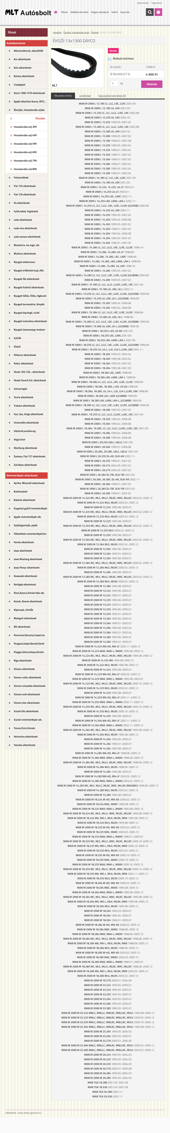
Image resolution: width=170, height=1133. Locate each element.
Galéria (115, 12)
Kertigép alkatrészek (25, 584)
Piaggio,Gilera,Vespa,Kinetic (29, 652)
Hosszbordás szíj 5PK (25, 144)
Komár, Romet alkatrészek (28, 601)
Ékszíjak (40, 118)
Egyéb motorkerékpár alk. (27, 517)
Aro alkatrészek (22, 59)
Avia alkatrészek (22, 68)
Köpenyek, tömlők (23, 610)
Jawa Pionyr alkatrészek (27, 567)
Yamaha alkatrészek (24, 745)
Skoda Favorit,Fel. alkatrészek (30, 380)
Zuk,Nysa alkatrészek (25, 465)
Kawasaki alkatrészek (25, 576)
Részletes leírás (63, 96)
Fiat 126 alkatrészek (25, 194)
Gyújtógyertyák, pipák (25, 525)
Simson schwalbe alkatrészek (29, 686)
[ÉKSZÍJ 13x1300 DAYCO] (77, 50)
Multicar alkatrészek (25, 253)
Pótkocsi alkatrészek (25, 355)
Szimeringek (20, 389)
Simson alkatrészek (24, 669)
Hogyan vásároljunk (100, 12)
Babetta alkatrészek (24, 500)
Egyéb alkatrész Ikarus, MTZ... (30, 101)
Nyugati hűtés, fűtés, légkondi (30, 296)
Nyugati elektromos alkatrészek (24, 263)
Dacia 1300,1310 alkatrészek (29, 93)
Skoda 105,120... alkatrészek (29, 372)
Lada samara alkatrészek (27, 237)
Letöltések (85, 96)
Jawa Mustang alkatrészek (28, 559)
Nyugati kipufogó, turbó (27, 313)
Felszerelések (21, 177)
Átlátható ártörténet (121, 58)
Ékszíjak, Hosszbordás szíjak (29, 110)
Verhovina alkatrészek (26, 736)
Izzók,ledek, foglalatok (26, 211)
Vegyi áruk (19, 439)
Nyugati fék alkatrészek (26, 279)
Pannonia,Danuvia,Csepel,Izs (29, 635)
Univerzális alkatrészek (26, 423)
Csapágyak (19, 84)
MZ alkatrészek (22, 627)
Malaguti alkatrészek (25, 618)
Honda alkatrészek (24, 542)
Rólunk (64, 12)
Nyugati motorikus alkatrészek (30, 321)
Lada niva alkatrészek (25, 228)
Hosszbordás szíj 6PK (25, 152)
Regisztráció (157, 2)
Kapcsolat (125, 12)
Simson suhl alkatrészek (27, 694)
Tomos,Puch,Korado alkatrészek (24, 729)
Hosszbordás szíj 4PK (25, 135)
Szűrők (17, 338)
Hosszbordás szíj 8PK (25, 169)
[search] (150, 12)
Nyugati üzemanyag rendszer (29, 330)
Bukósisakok (20, 491)
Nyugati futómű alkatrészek (29, 287)
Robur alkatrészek (23, 363)
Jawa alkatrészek (23, 551)
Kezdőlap (57, 32)
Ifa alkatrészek (22, 203)
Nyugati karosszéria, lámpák (29, 304)
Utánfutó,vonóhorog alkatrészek (25, 432)
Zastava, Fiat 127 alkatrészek (29, 456)
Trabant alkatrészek (24, 406)
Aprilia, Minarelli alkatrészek (29, 483)
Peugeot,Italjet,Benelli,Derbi (29, 644)
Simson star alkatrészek (27, 703)
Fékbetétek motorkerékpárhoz (30, 534)
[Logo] (28, 12)
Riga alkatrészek (23, 660)
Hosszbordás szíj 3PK (25, 127)
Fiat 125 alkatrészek (25, 186)
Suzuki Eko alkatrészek (26, 711)
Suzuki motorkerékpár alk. (28, 720)
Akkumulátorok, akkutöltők (28, 51)
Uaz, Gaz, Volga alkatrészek (28, 414)
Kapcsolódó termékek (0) (112, 96)
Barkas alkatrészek (24, 76)
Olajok (17, 346)
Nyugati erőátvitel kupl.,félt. (29, 270)
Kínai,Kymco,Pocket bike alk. (29, 593)
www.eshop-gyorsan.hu (29, 1112)
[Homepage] (55, 12)
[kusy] (114, 83)
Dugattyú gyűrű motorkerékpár (30, 508)
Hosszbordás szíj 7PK (25, 161)
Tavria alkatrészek (23, 397)
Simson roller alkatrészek (27, 677)
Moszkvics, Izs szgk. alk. (27, 245)
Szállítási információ (79, 12)
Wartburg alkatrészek (25, 448)
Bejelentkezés (143, 2)
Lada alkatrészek (23, 220)
